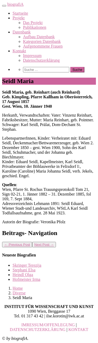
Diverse (19, 293)
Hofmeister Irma (26, 279)
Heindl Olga (23, 274)
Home (18, 288)
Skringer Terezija (27, 265)
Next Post (44, 245)
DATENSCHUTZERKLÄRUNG (37, 329)
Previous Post (17, 245)
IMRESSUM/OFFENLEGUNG (48, 325)
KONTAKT (78, 329)
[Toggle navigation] (4, 6)
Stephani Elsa (24, 270)
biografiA (15, 4)
